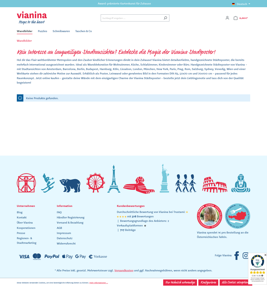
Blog (19, 212)
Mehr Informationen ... (98, 282)
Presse (21, 233)
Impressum (64, 233)
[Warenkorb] (240, 18)
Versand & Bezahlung (70, 222)
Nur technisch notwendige (180, 282)
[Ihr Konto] (227, 18)
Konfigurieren (208, 282)
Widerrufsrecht (66, 243)
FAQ (59, 212)
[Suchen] (165, 17)
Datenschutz (64, 238)
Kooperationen (26, 228)
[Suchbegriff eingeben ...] (131, 17)
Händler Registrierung (70, 217)
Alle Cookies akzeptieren (236, 282)
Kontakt (22, 217)
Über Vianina (25, 222)
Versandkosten (123, 270)
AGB (59, 228)
